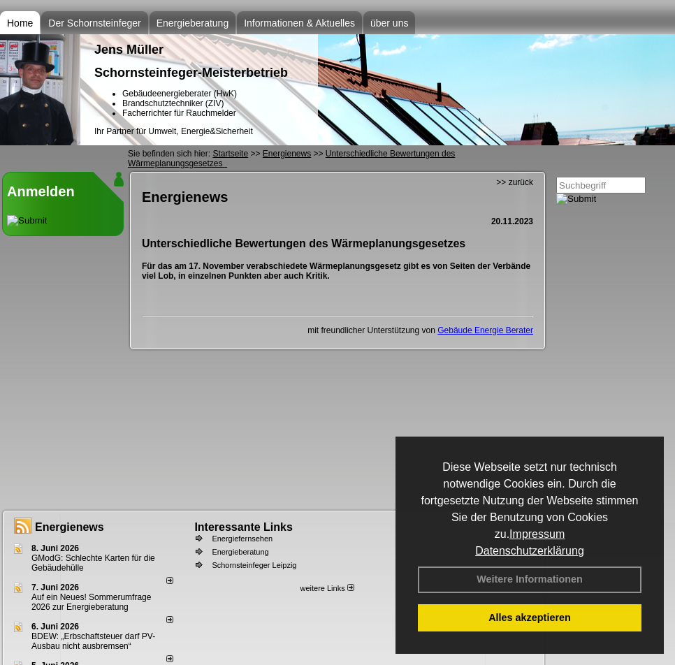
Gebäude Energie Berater (485, 330)
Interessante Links (243, 527)
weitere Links (327, 588)
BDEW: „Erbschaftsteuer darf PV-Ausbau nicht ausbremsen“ (93, 641)
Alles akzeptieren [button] (529, 617)
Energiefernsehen (242, 538)
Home (20, 23)
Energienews (69, 527)
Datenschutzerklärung (529, 551)
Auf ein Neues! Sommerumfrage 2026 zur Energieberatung (91, 602)
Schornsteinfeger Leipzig (254, 565)
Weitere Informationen (530, 579)
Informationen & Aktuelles (299, 23)
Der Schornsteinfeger (94, 23)
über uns (389, 23)
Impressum (537, 534)
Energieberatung (193, 23)
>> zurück (514, 182)
